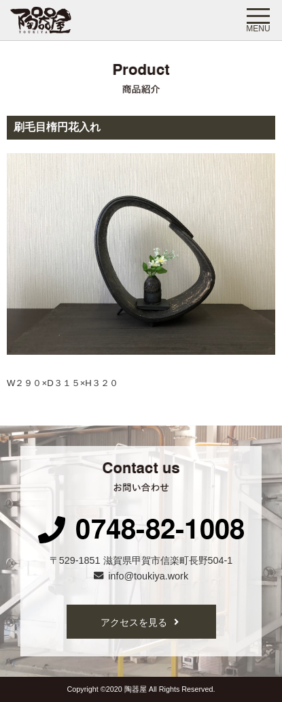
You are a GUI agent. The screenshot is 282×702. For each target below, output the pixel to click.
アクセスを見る (140, 622)
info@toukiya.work (141, 576)
